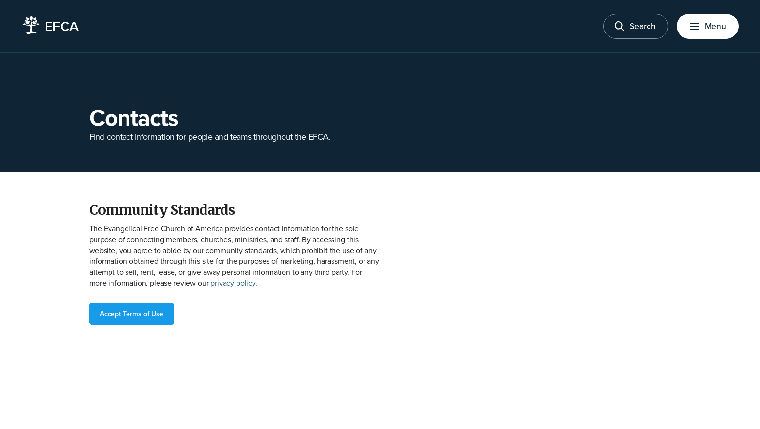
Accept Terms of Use (131, 313)
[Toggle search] (635, 26)
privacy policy (232, 282)
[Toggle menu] (708, 26)
